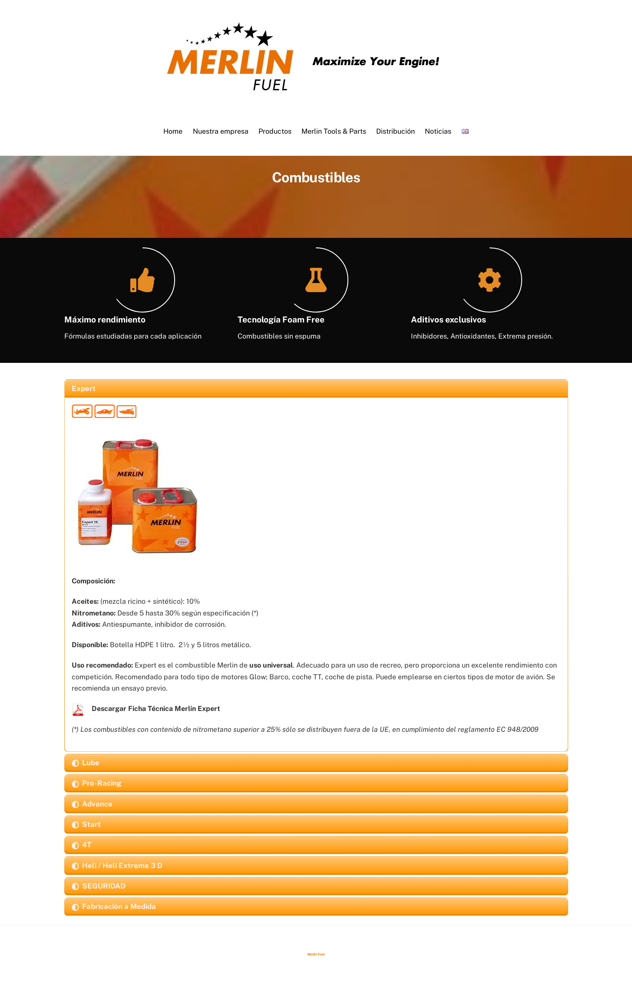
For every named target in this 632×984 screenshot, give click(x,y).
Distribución (395, 131)
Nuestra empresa (220, 131)
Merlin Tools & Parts (333, 131)
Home (172, 131)
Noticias (438, 131)
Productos (274, 131)
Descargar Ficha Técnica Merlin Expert (156, 708)
